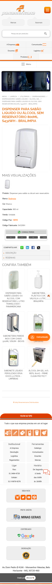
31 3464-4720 (14, 473)
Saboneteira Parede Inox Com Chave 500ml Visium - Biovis (13, 338)
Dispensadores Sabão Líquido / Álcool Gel (21, 99)
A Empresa (11, 44)
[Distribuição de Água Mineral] (26, 81)
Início (4, 96)
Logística (37, 51)
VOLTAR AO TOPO (26, 416)
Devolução (14, 452)
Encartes (11, 51)
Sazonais (38, 23)
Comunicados (37, 44)
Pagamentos (14, 460)
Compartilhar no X (39, 248)
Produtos (24, 57)
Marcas (13, 23)
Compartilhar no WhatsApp (22, 248)
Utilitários (24, 96)
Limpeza (13, 96)
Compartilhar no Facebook (33, 248)
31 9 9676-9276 (14, 481)
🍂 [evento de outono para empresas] (48, 295)
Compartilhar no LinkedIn (28, 248)
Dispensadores (38, 96)
